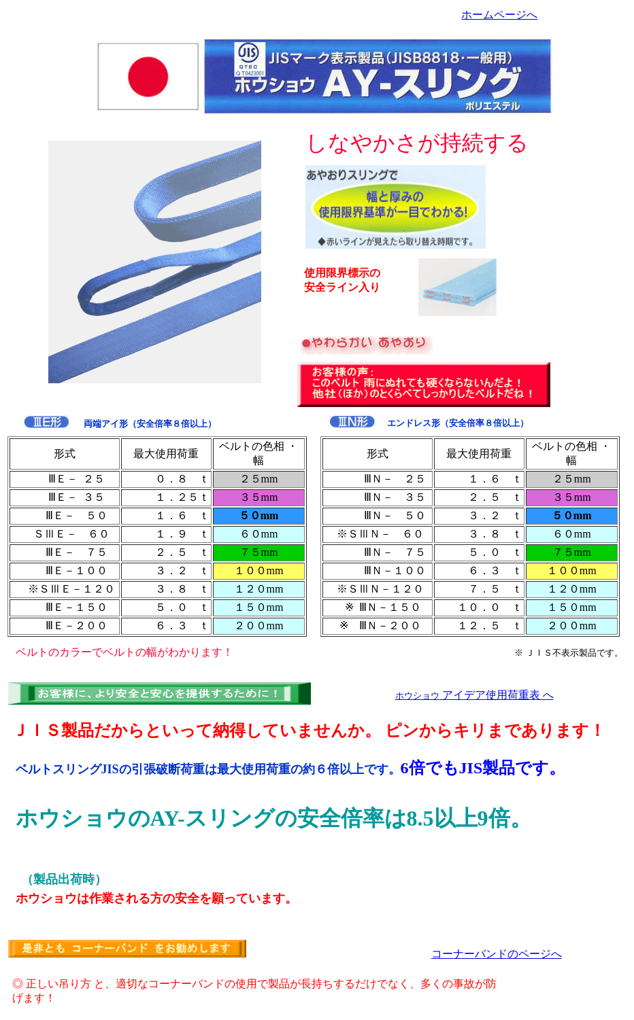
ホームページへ (499, 14)
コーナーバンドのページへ (496, 954)
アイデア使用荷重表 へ (474, 695)
